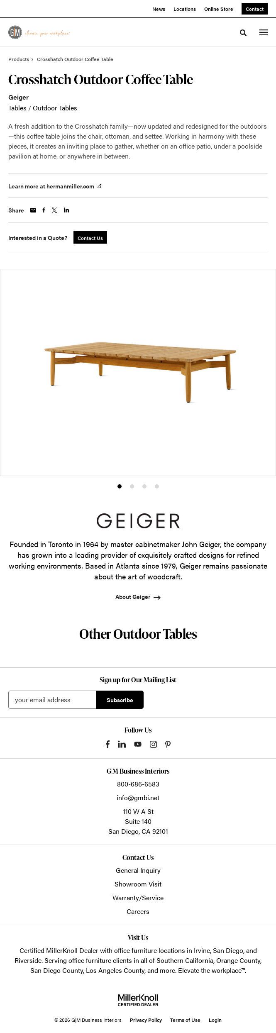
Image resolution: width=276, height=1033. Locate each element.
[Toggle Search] (243, 32)
